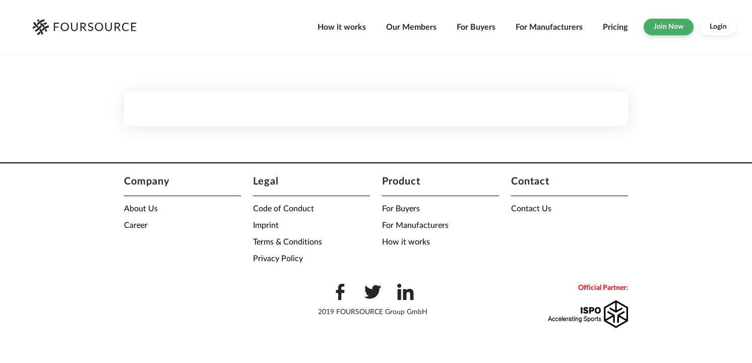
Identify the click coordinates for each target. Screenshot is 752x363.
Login (718, 26)
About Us (141, 209)
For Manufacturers (549, 27)
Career (136, 225)
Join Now (668, 26)
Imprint (266, 225)
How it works (342, 27)
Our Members (411, 27)
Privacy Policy (278, 259)
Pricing (615, 27)
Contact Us (531, 209)
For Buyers (476, 27)
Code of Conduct (283, 209)
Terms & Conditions (287, 242)
